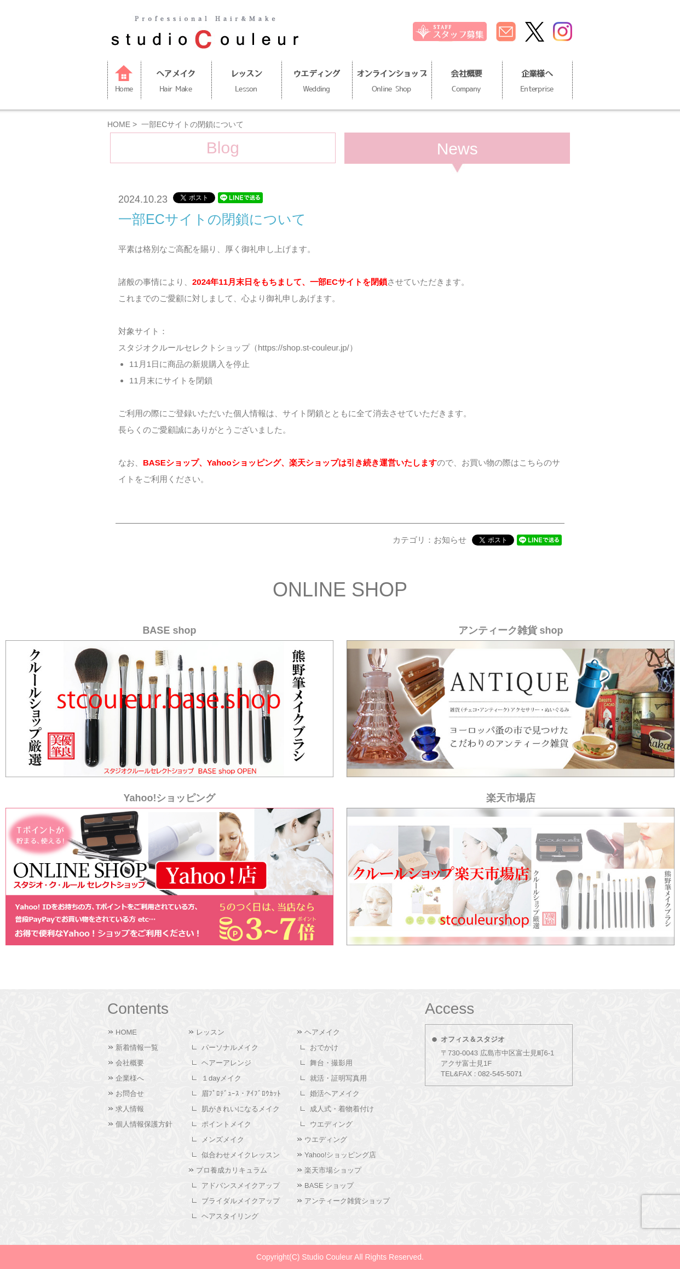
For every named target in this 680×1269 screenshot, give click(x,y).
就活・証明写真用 (338, 1078)
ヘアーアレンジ (226, 1063)
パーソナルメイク (229, 1047)
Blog (222, 148)
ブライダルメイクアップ (240, 1201)
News (457, 149)
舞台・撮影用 (331, 1063)
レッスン (246, 83)
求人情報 (130, 1109)
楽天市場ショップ (332, 1170)
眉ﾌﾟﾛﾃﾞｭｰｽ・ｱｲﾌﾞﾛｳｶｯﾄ (241, 1093)
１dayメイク (221, 1078)
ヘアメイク (176, 83)
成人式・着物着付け (342, 1109)
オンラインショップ (391, 83)
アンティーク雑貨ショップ (347, 1201)
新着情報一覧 (137, 1047)
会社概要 (466, 83)
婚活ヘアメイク (335, 1093)
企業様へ (537, 83)
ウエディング (316, 83)
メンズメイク (222, 1139)
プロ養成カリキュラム (231, 1170)
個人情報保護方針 (144, 1124)
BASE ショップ (329, 1185)
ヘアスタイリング (229, 1216)
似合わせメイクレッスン (240, 1155)
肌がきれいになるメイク (240, 1109)
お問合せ (130, 1093)
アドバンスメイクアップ (240, 1185)
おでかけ (324, 1047)
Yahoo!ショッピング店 (340, 1155)
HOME (118, 124)
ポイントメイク (226, 1124)
